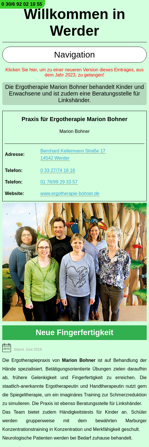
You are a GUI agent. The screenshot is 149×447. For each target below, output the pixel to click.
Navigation (74, 54)
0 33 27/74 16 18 (58, 170)
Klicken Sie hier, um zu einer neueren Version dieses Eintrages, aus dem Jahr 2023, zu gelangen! (74, 72)
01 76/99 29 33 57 (59, 181)
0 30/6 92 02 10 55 (21, 4)
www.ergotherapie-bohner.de (70, 193)
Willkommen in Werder (74, 22)
